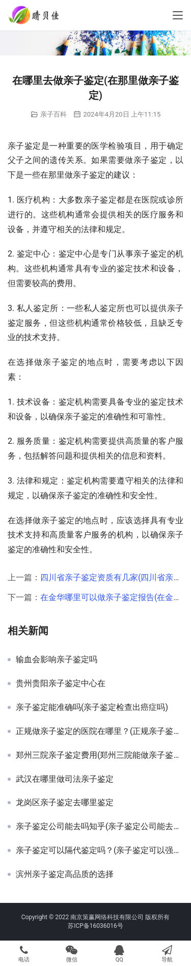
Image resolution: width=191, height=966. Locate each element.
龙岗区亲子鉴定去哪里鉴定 (65, 802)
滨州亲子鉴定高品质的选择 (65, 874)
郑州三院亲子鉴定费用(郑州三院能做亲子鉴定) (99, 755)
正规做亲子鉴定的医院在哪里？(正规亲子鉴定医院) (99, 731)
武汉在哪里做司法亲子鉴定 (65, 779)
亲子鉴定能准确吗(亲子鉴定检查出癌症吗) (92, 707)
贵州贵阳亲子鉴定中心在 (60, 683)
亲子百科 (53, 114)
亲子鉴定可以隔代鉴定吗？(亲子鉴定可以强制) (99, 850)
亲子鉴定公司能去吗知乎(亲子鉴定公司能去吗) (99, 826)
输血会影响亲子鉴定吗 (56, 659)
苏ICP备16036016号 (95, 925)
